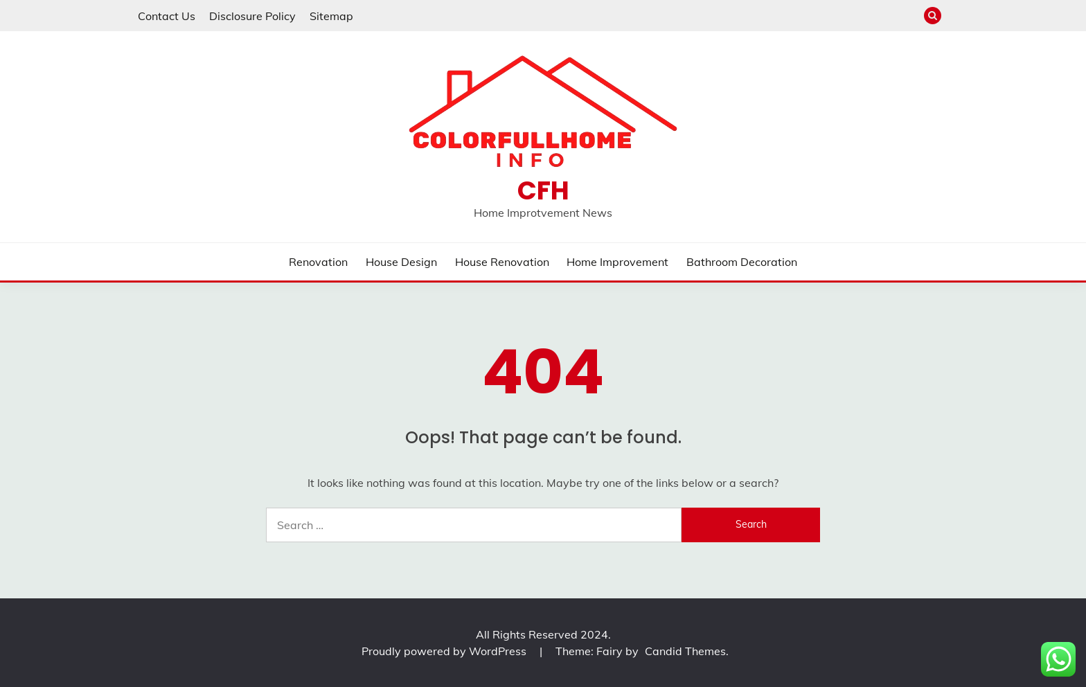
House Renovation (502, 262)
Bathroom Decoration (741, 262)
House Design (401, 262)
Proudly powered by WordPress (445, 651)
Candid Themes (685, 651)
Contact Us (166, 16)
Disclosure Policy (252, 16)
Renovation (318, 262)
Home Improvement (617, 262)
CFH (543, 190)
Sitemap (331, 16)
